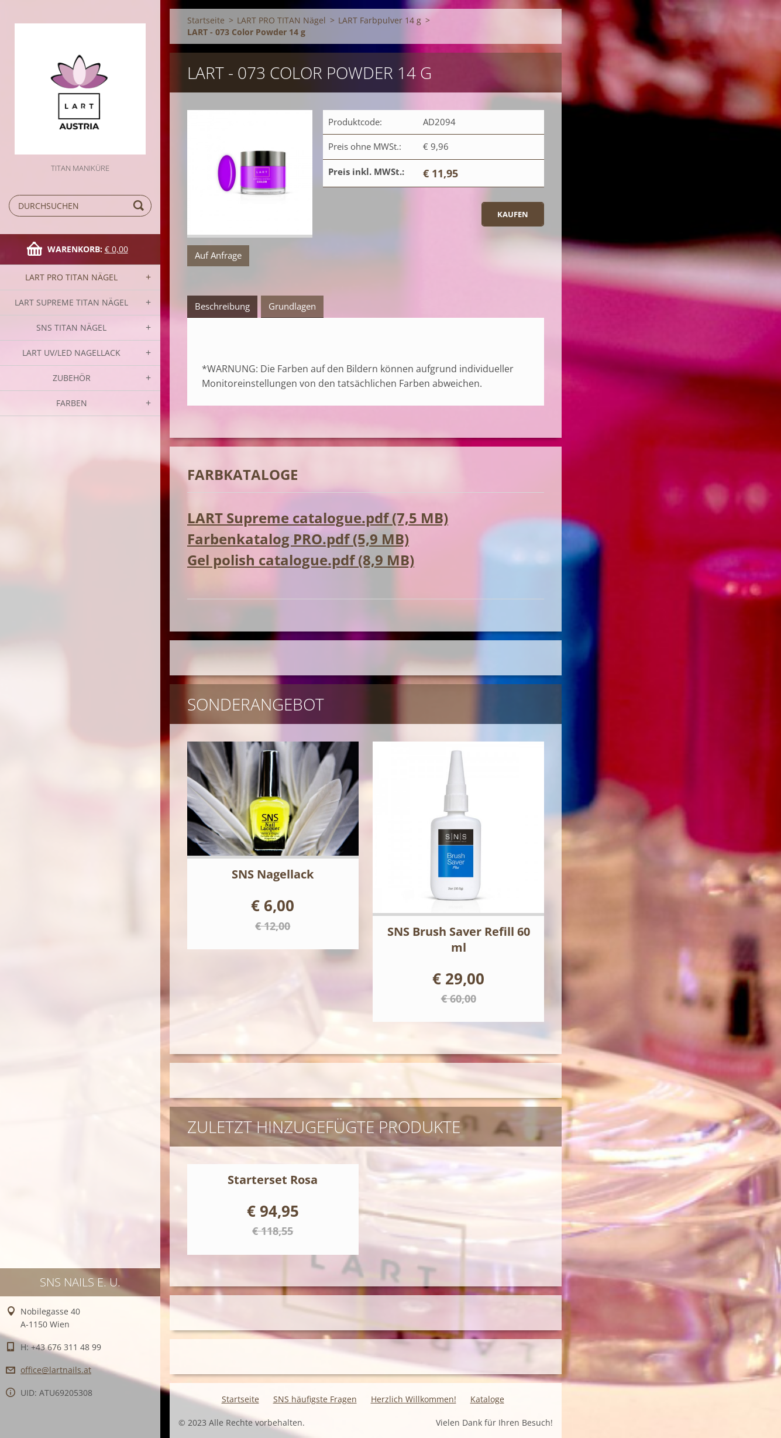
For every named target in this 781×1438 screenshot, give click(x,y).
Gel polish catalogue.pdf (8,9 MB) (300, 559)
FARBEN (71, 403)
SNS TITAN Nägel (71, 327)
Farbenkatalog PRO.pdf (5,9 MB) (298, 538)
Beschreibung (222, 306)
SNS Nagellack (273, 874)
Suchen (140, 205)
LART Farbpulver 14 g (379, 20)
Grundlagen (292, 306)
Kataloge (487, 1399)
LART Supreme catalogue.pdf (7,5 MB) (317, 517)
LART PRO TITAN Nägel (71, 277)
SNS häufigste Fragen (315, 1399)
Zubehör (72, 377)
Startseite (206, 20)
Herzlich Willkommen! (413, 1399)
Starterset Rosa (273, 1180)
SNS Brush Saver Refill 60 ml (458, 939)
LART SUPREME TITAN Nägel (71, 302)
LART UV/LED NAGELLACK (71, 352)
